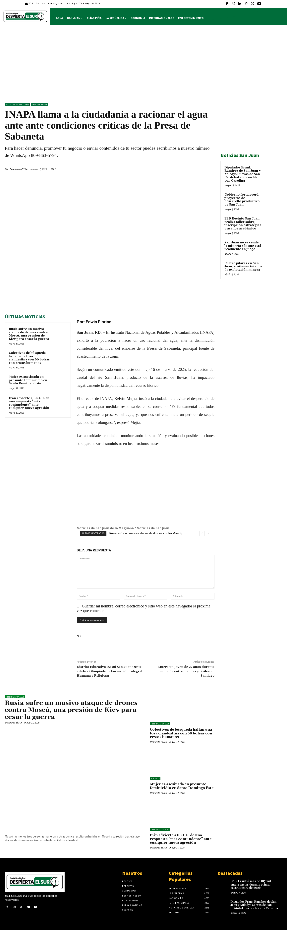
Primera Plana (39, 104)
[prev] (202, 533)
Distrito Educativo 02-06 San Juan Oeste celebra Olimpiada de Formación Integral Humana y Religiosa (109, 671)
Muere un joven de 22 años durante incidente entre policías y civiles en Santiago (186, 671)
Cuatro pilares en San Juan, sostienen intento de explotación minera (243, 266)
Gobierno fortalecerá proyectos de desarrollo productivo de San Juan (241, 200)
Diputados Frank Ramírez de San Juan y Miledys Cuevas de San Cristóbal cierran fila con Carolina (242, 174)
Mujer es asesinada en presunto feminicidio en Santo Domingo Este (28, 380)
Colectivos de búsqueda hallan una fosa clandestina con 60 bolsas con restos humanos (29, 358)
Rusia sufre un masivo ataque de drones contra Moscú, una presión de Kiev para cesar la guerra (29, 334)
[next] (208, 533)
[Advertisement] (143, 65)
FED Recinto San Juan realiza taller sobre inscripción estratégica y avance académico (242, 223)
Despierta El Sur (19, 169)
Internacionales (15, 697)
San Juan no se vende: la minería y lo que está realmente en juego (242, 246)
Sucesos (155, 778)
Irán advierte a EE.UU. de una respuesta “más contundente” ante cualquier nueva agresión (29, 403)
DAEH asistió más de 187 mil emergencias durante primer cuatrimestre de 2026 (250, 884)
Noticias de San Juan (17, 104)
